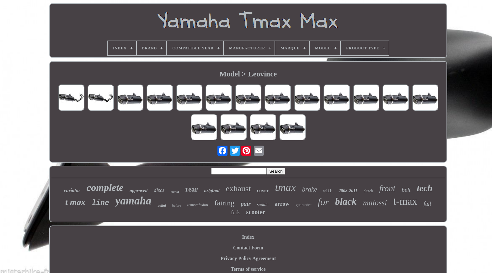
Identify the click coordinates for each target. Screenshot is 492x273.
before (176, 205)
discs (159, 190)
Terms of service (248, 269)
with (327, 191)
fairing (224, 203)
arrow (282, 204)
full (427, 204)
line (100, 203)
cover (263, 190)
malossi (375, 202)
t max (75, 202)
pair (246, 203)
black (346, 201)
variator (72, 190)
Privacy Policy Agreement (248, 258)
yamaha (133, 201)
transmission (197, 204)
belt (406, 190)
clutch (368, 191)
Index (248, 237)
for (323, 202)
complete (105, 187)
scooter (255, 212)
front (387, 188)
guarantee (304, 204)
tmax (285, 187)
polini (162, 205)
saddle (263, 204)
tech (424, 188)
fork (235, 212)
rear (191, 189)
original (212, 190)
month (175, 191)
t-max (405, 201)
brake (309, 189)
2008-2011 (348, 190)
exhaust (238, 188)
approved (138, 190)
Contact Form (248, 247)
